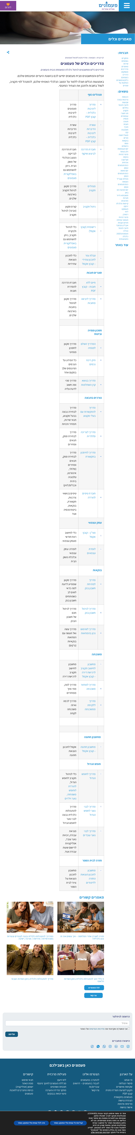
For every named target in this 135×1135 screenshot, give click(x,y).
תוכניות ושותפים (58, 1086)
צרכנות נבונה (122, 99)
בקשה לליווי (17, 1130)
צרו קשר (95, 1090)
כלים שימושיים (122, 80)
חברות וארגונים (124, 199)
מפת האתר (27, 1083)
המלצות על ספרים (123, 84)
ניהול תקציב (89, 206)
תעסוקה (125, 209)
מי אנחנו (128, 1080)
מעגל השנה (123, 135)
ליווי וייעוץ (61, 1080)
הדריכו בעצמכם (124, 76)
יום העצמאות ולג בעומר (123, 150)
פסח (126, 143)
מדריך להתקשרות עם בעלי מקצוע (88, 412)
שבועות (125, 102)
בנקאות (125, 140)
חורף (126, 127)
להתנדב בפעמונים (90, 1080)
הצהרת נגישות (125, 1100)
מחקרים (125, 58)
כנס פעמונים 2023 (123, 175)
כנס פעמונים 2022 (123, 166)
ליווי (126, 211)
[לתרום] (8, 4)
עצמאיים (124, 116)
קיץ (127, 132)
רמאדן (125, 214)
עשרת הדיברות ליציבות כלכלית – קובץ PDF (90, 133)
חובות (126, 124)
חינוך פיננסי (123, 228)
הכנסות (125, 96)
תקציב (125, 110)
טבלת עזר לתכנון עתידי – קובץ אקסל (89, 259)
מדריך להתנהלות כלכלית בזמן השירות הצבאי (32, 978)
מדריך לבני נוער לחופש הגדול (90, 811)
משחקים (124, 71)
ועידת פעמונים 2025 (122, 232)
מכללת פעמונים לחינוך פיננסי (51, 1083)
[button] (8, 52)
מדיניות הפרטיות (97, 1028)
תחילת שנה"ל (122, 179)
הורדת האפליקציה (84, 1130)
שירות (125, 63)
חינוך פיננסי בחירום (123, 106)
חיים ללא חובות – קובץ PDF (89, 286)
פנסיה (125, 118)
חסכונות (124, 129)
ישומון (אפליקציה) (24, 1086)
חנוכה (125, 121)
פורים (126, 137)
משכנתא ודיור (122, 195)
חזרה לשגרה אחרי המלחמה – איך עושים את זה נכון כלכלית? (82, 937)
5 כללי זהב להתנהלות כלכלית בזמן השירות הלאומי (84, 980)
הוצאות (125, 181)
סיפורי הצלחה (125, 1083)
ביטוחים (125, 146)
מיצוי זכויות (123, 217)
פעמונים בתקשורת (123, 1097)
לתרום (8, 7)
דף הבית (100, 57)
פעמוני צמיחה (122, 220)
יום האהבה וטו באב (122, 191)
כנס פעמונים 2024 (123, 185)
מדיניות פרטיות (125, 1104)
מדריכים (124, 69)
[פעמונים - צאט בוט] (128, 1128)
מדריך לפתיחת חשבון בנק (90, 584)
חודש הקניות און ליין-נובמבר (122, 224)
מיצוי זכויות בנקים (123, 155)
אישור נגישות (126, 1107)
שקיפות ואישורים (124, 1086)
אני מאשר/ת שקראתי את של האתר (104, 1028)
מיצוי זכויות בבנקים (56, 1093)
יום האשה (124, 170)
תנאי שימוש (27, 1080)
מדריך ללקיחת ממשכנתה (90, 705)
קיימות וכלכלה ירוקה (122, 205)
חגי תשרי (124, 113)
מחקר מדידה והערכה (55, 1090)
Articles (125, 61)
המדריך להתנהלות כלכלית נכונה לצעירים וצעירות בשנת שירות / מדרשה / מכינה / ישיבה (30, 937)
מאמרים (125, 66)
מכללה (51, 1130)
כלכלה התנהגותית (123, 238)
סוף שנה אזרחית (124, 161)
